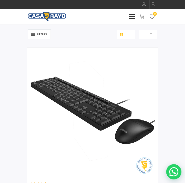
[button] (153, 4)
